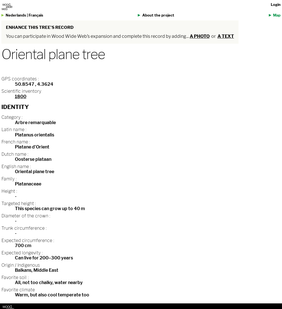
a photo (200, 36)
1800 (20, 96)
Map (277, 15)
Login (276, 5)
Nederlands (16, 15)
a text (225, 36)
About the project (158, 15)
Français (36, 15)
